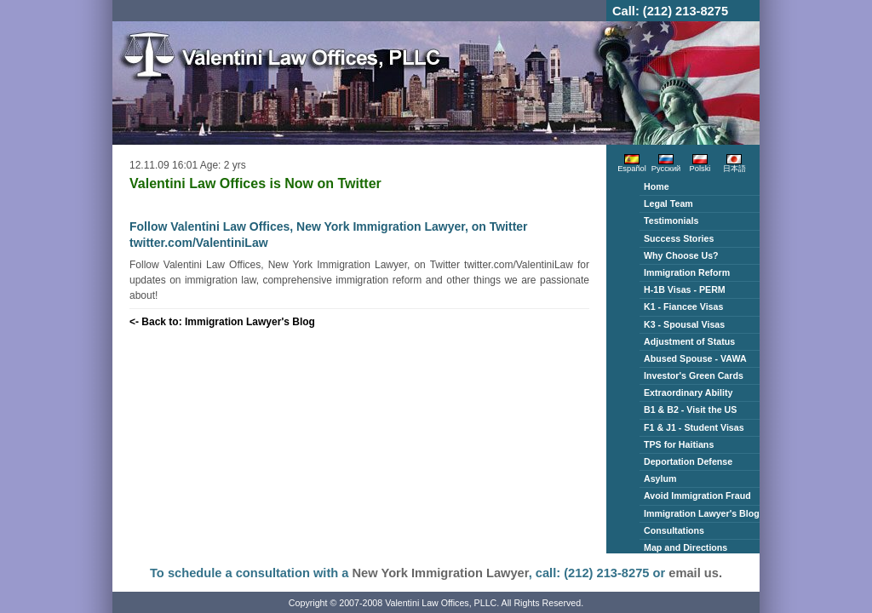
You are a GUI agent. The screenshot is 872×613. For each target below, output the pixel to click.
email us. (695, 573)
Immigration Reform (687, 272)
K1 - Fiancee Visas (683, 306)
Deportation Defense (688, 461)
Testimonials (671, 220)
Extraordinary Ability (688, 392)
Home (656, 186)
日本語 (734, 165)
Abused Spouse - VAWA (695, 358)
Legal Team (668, 203)
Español (631, 165)
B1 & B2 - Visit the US (690, 409)
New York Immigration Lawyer (441, 573)
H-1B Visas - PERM (685, 289)
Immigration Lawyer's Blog (702, 513)
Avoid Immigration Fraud (697, 495)
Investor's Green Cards (693, 375)
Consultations (674, 530)
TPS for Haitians (679, 444)
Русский (666, 165)
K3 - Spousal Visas (684, 324)
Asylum (660, 478)
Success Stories (679, 238)
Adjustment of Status (689, 341)
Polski (700, 165)
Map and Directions (685, 547)
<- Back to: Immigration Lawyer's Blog (222, 322)
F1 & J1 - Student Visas (694, 427)
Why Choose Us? (681, 255)
